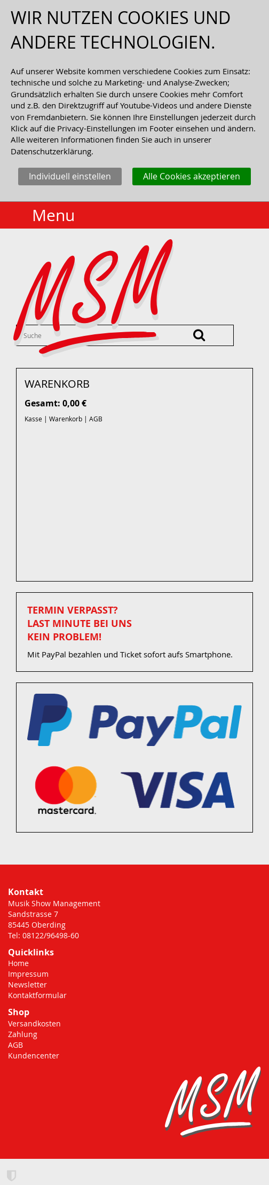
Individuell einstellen (70, 176)
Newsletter (27, 984)
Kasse (33, 418)
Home (18, 963)
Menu (53, 215)
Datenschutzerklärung (51, 151)
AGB (95, 418)
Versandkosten (34, 1023)
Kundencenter (33, 1055)
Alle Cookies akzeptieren (191, 176)
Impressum (28, 974)
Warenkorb (65, 418)
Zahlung (22, 1034)
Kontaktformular (37, 995)
